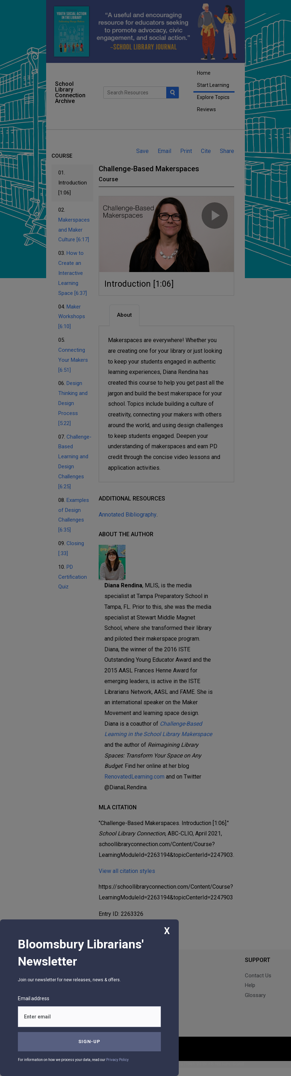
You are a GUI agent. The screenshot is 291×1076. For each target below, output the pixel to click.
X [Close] (167, 931)
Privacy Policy (117, 1060)
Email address (33, 998)
